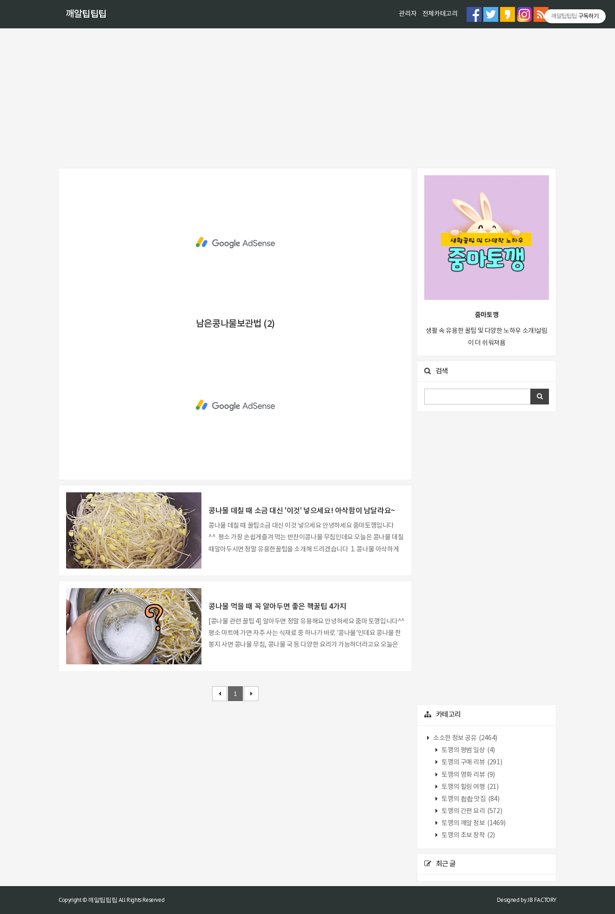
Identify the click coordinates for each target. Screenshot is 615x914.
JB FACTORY (542, 900)
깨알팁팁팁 (86, 14)
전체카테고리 (440, 14)
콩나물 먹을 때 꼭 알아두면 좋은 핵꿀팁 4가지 (277, 607)
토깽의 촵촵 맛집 (470, 799)
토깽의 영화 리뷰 (468, 775)
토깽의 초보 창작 (468, 835)
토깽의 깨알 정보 (473, 823)
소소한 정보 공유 (464, 738)
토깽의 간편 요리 (471, 811)
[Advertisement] (307, 98)
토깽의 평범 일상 (468, 750)
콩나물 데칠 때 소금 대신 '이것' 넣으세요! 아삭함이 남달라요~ (301, 511)
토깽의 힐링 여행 (470, 787)
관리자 (407, 14)
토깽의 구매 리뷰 (471, 762)
